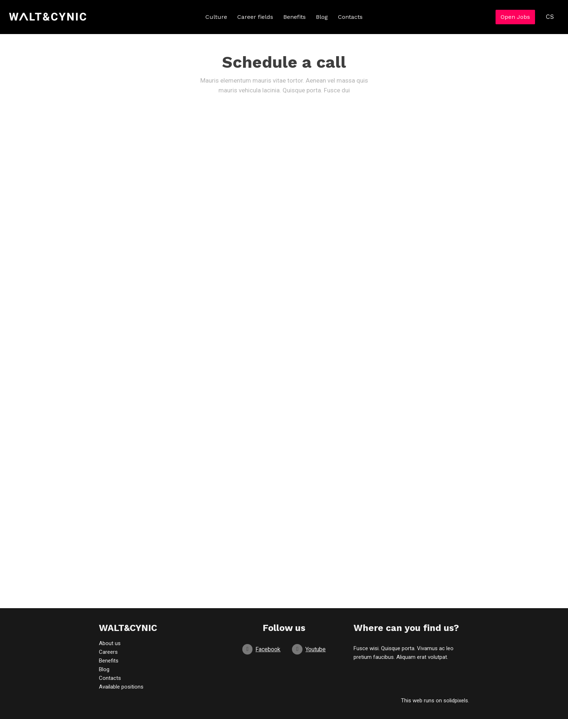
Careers (108, 652)
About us (110, 643)
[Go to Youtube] (309, 649)
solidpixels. (456, 700)
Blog (104, 669)
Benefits (108, 660)
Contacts (110, 678)
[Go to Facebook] (261, 649)
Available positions (121, 687)
